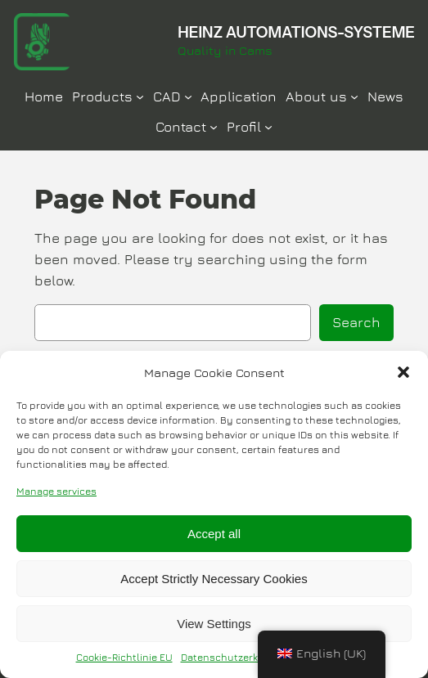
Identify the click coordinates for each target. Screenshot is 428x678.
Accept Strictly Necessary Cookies (213, 579)
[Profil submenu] (268, 127)
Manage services (56, 491)
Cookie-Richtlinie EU (124, 657)
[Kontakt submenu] (213, 127)
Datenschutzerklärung (235, 657)
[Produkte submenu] (140, 96)
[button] (403, 372)
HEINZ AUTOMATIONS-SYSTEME (296, 32)
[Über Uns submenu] (354, 96)
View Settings (214, 624)
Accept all (214, 534)
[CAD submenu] (188, 96)
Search (356, 322)
